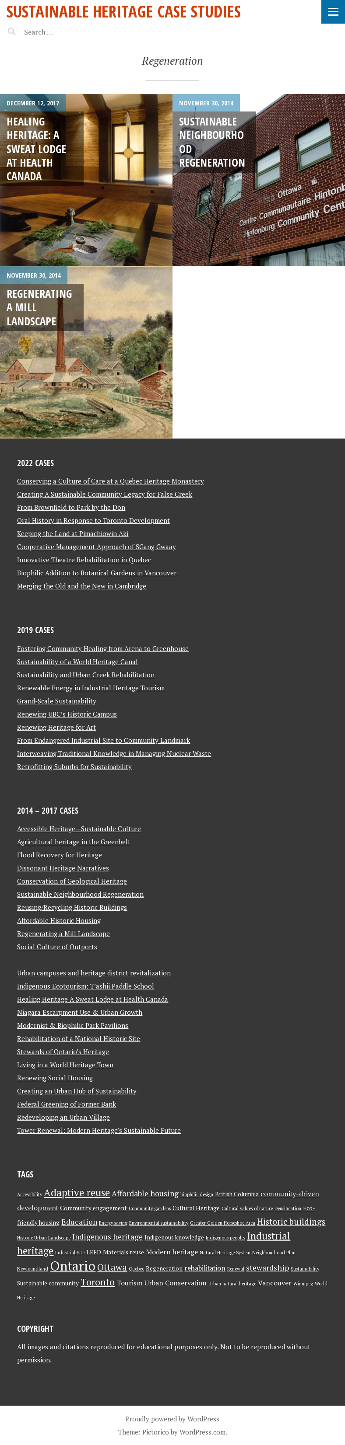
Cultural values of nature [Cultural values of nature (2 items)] (247, 1208)
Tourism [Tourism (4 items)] (129, 1283)
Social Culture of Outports (57, 946)
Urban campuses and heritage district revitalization (94, 972)
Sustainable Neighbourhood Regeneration (212, 142)
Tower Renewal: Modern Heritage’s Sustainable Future (99, 1130)
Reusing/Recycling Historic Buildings (72, 907)
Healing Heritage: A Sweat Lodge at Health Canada (36, 148)
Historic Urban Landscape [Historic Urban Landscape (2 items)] (43, 1238)
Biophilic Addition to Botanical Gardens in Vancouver (96, 572)
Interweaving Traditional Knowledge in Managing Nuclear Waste (114, 753)
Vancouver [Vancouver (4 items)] (275, 1283)
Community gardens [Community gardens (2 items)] (150, 1208)
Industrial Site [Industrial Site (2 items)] (69, 1253)
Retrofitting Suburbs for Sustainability (74, 766)
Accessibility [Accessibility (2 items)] (29, 1194)
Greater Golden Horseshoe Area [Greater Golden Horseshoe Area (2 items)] (222, 1223)
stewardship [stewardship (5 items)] (267, 1268)
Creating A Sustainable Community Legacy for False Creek (104, 494)
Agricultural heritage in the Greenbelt (73, 841)
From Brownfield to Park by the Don (71, 507)
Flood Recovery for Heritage (59, 854)
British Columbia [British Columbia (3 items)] (237, 1194)
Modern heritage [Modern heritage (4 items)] (172, 1252)
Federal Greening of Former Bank (66, 1104)
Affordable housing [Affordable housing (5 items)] (145, 1193)
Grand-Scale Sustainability (56, 700)
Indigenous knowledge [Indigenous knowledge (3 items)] (174, 1237)
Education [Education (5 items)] (79, 1222)
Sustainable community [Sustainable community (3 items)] (48, 1283)
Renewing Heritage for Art (56, 727)
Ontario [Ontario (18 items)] (72, 1265)
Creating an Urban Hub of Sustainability (77, 1090)
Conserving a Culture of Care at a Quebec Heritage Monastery (110, 481)
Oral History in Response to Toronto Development (93, 520)
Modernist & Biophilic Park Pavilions (72, 1025)
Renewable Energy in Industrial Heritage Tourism (91, 687)
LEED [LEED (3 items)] (93, 1252)
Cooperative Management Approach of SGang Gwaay (96, 546)
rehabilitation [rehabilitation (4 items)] (204, 1268)
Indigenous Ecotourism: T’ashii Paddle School (85, 986)
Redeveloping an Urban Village (63, 1117)
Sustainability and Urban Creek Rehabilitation (86, 674)
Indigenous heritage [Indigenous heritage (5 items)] (107, 1237)
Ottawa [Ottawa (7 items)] (112, 1267)
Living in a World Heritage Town (65, 1064)
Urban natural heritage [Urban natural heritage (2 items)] (232, 1284)
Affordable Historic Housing (59, 920)
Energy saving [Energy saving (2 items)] (113, 1223)
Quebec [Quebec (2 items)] (136, 1269)
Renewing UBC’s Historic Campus (67, 714)
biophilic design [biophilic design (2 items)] (196, 1194)
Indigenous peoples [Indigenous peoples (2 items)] (225, 1238)
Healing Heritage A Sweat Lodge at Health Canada (92, 999)
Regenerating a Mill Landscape (63, 933)
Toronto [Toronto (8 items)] (98, 1282)
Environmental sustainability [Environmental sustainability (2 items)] (158, 1223)
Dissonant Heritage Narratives (63, 868)
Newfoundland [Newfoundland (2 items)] (32, 1269)
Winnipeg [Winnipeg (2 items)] (303, 1284)
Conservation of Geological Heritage (72, 881)
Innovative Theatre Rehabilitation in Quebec (84, 559)
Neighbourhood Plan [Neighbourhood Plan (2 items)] (274, 1253)
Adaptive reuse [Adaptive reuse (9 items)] (77, 1192)
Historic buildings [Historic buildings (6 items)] (291, 1221)
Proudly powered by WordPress (172, 1418)
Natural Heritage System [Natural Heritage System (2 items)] (225, 1253)
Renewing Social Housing (55, 1077)
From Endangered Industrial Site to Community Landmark (103, 740)
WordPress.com (202, 1432)
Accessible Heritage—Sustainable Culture (79, 828)
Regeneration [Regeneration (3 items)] (164, 1268)
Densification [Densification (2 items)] (288, 1208)
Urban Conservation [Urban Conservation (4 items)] (175, 1283)
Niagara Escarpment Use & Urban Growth (79, 1012)
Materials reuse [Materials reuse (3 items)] (123, 1252)
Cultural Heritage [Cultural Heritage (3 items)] (196, 1208)
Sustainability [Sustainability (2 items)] (305, 1269)
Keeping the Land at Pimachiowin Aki (72, 533)
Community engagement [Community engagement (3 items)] (93, 1208)
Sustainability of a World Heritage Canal (77, 661)
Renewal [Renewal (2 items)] (235, 1269)
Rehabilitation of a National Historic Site (78, 1038)
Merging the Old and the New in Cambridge (81, 585)
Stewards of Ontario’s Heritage (63, 1051)
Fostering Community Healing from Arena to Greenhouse (103, 648)
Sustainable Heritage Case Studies (124, 11)
